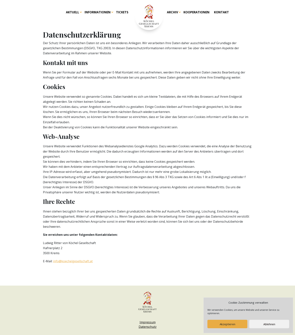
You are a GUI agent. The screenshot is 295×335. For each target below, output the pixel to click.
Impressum (148, 322)
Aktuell (72, 12)
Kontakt (221, 12)
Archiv (172, 12)
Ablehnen (269, 324)
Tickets (122, 12)
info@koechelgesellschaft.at (73, 261)
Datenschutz (148, 327)
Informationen (98, 12)
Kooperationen (196, 12)
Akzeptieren (227, 324)
